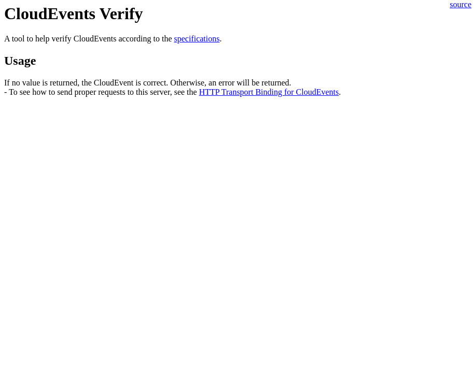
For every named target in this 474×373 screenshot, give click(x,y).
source (460, 4)
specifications (197, 38)
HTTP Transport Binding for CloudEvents (269, 92)
